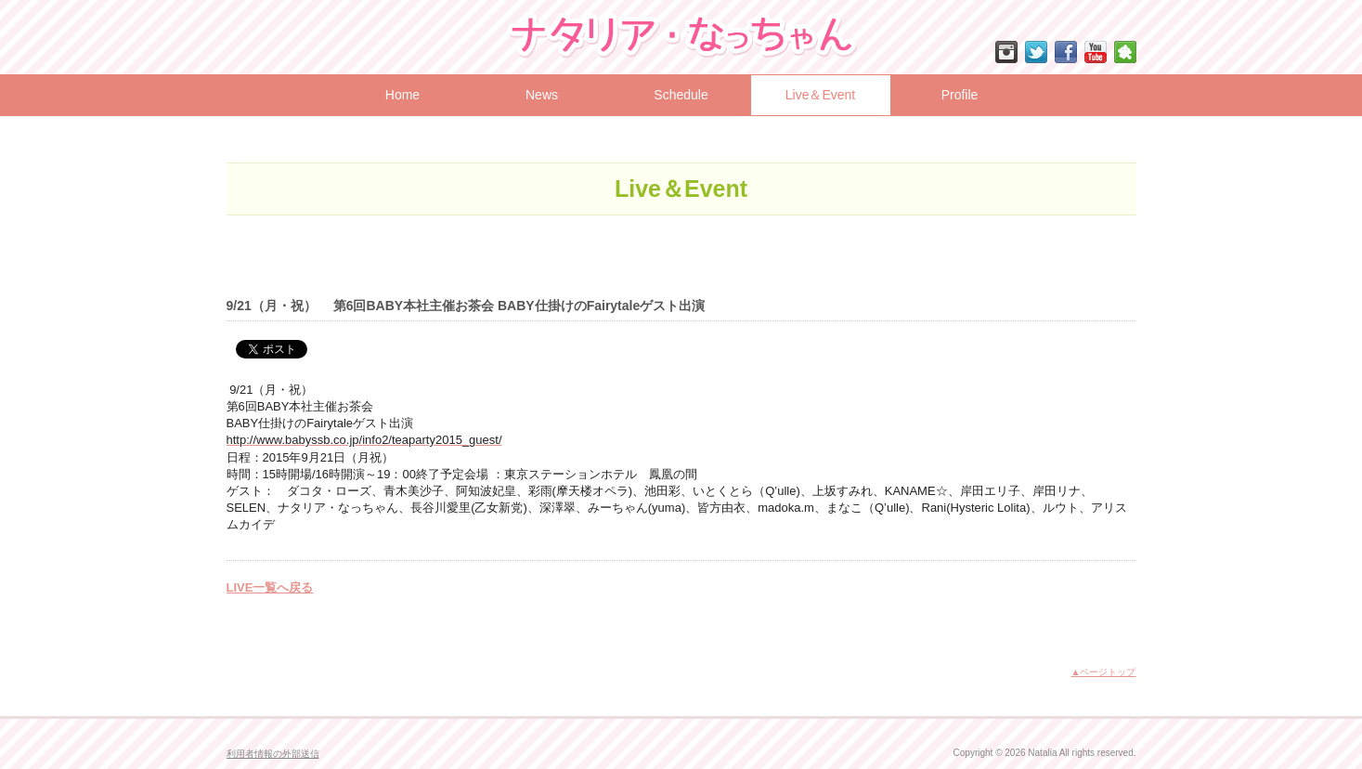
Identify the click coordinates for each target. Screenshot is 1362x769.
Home (402, 94)
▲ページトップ (1103, 672)
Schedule (680, 94)
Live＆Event (820, 94)
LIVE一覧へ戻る (270, 587)
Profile (960, 94)
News (541, 94)
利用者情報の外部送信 (273, 754)
